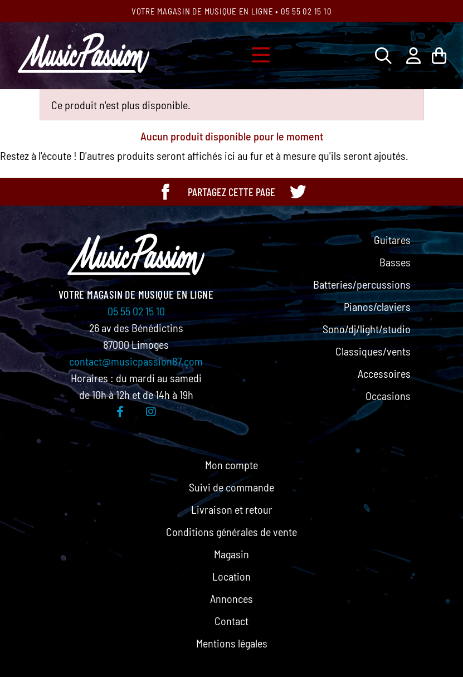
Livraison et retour (231, 509)
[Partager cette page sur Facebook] (165, 192)
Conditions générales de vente (231, 531)
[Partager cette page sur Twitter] (297, 192)
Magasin (231, 554)
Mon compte (231, 464)
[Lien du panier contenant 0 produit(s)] (439, 55)
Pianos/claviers (377, 306)
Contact (231, 620)
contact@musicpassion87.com (136, 361)
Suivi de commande (231, 487)
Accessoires (384, 373)
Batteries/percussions (362, 284)
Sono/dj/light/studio (367, 328)
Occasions (388, 395)
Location (231, 576)
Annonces (231, 598)
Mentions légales (231, 643)
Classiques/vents (373, 351)
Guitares (392, 239)
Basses (395, 262)
